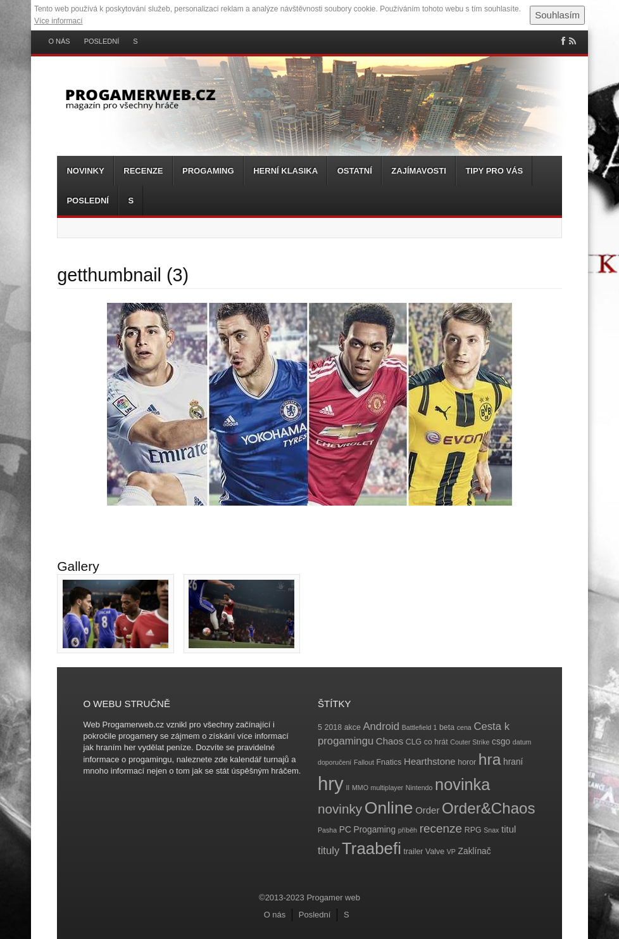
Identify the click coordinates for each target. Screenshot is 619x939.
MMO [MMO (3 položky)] (360, 787)
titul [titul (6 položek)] (508, 829)
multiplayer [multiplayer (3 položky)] (387, 787)
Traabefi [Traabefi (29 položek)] (371, 848)
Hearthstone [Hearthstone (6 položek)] (430, 761)
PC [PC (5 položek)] (345, 829)
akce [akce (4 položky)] (352, 727)
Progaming (208, 171)
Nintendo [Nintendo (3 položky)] (419, 787)
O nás (59, 41)
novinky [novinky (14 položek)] (340, 809)
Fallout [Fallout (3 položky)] (364, 762)
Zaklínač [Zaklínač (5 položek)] (474, 851)
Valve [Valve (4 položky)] (434, 851)
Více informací (58, 20)
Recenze (143, 171)
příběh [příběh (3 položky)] (407, 830)
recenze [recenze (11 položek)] (441, 828)
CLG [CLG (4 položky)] (414, 742)
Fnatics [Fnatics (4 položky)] (389, 762)
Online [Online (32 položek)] (389, 807)
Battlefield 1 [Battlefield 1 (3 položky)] (419, 727)
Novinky (85, 171)
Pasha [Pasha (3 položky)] (327, 830)
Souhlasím (557, 15)
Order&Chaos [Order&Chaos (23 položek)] (488, 808)
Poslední (102, 41)
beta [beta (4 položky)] (446, 727)
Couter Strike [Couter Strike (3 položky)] (469, 742)
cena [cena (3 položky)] (464, 727)
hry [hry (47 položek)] (331, 783)
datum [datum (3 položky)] (522, 742)
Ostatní (354, 171)
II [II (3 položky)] (347, 787)
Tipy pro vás (494, 171)
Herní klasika (285, 171)
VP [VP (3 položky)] (451, 851)
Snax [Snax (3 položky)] (491, 830)
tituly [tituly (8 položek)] (328, 851)
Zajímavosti (418, 171)
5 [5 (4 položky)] (320, 727)
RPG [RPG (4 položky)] (473, 830)
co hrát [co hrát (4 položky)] (436, 742)
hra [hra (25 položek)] (489, 759)
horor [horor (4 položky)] (467, 762)
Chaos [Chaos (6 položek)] (389, 741)
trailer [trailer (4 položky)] (413, 851)
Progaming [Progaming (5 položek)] (375, 829)
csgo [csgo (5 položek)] (501, 741)
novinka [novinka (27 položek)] (462, 784)
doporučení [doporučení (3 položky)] (334, 762)
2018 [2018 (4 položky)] (333, 727)
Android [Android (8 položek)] (381, 726)
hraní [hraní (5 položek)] (513, 762)
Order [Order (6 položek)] (427, 810)
